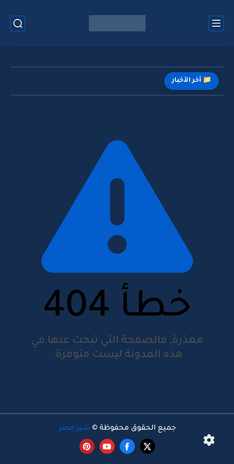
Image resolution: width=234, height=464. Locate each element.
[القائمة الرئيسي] (216, 23)
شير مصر (74, 429)
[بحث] (17, 23)
